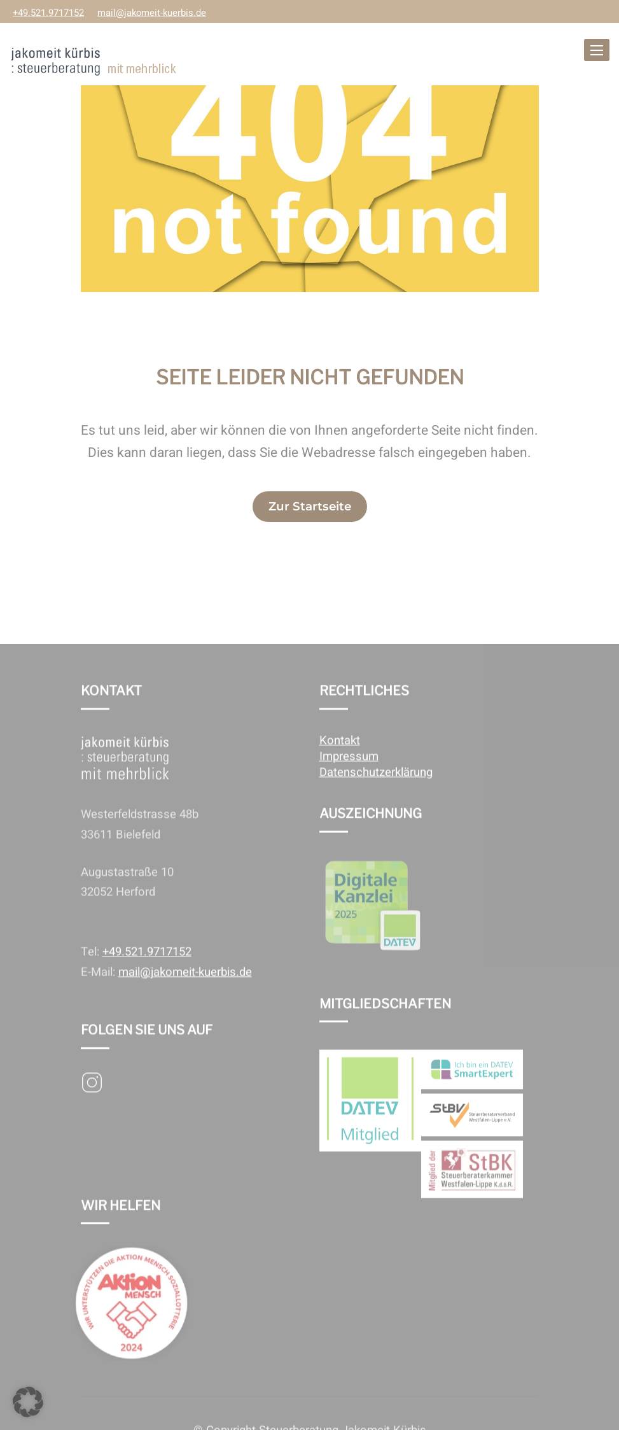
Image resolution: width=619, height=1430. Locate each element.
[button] (28, 1402)
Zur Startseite (309, 506)
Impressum (349, 771)
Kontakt (339, 755)
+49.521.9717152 (48, 13)
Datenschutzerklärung (376, 787)
